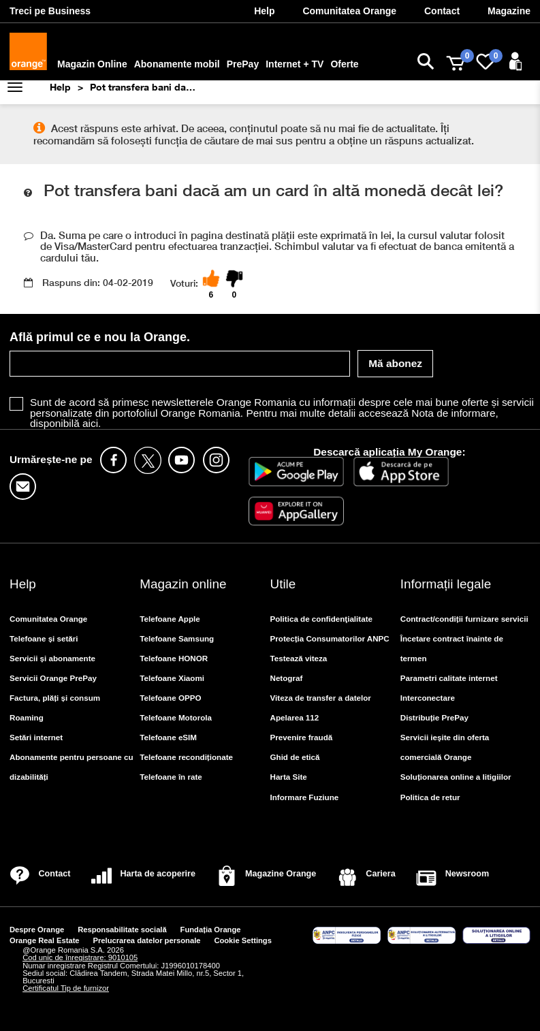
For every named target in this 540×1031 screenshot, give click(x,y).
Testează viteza (299, 658)
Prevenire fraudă (301, 737)
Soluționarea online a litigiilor (455, 776)
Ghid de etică (295, 756)
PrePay (243, 64)
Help (60, 87)
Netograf (286, 677)
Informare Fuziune (304, 797)
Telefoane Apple (170, 618)
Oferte (344, 64)
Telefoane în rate (171, 776)
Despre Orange (37, 929)
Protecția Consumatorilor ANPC (330, 638)
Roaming (27, 717)
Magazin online (183, 584)
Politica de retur (430, 797)
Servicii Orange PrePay (53, 677)
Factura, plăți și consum (55, 697)
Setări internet (36, 737)
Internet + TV (294, 64)
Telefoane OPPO (170, 697)
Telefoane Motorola (176, 717)
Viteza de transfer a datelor (320, 697)
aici (90, 423)
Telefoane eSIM (168, 737)
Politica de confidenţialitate (321, 618)
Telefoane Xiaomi (172, 677)
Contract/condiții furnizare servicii (464, 618)
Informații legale (445, 584)
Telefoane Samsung (177, 638)
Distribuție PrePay (434, 717)
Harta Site (288, 776)
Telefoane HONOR (174, 658)
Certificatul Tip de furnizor (65, 988)
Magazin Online (92, 64)
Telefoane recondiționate (186, 756)
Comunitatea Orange (48, 618)
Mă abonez (395, 363)
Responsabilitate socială (122, 929)
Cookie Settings (243, 940)
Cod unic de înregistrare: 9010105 (80, 957)
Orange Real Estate (45, 940)
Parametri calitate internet (449, 677)
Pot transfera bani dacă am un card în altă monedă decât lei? (144, 87)
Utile (283, 584)
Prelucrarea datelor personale (147, 940)
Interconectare (427, 697)
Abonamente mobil (177, 64)
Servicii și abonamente (52, 658)
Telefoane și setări (44, 638)
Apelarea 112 (294, 717)
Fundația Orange (210, 929)
